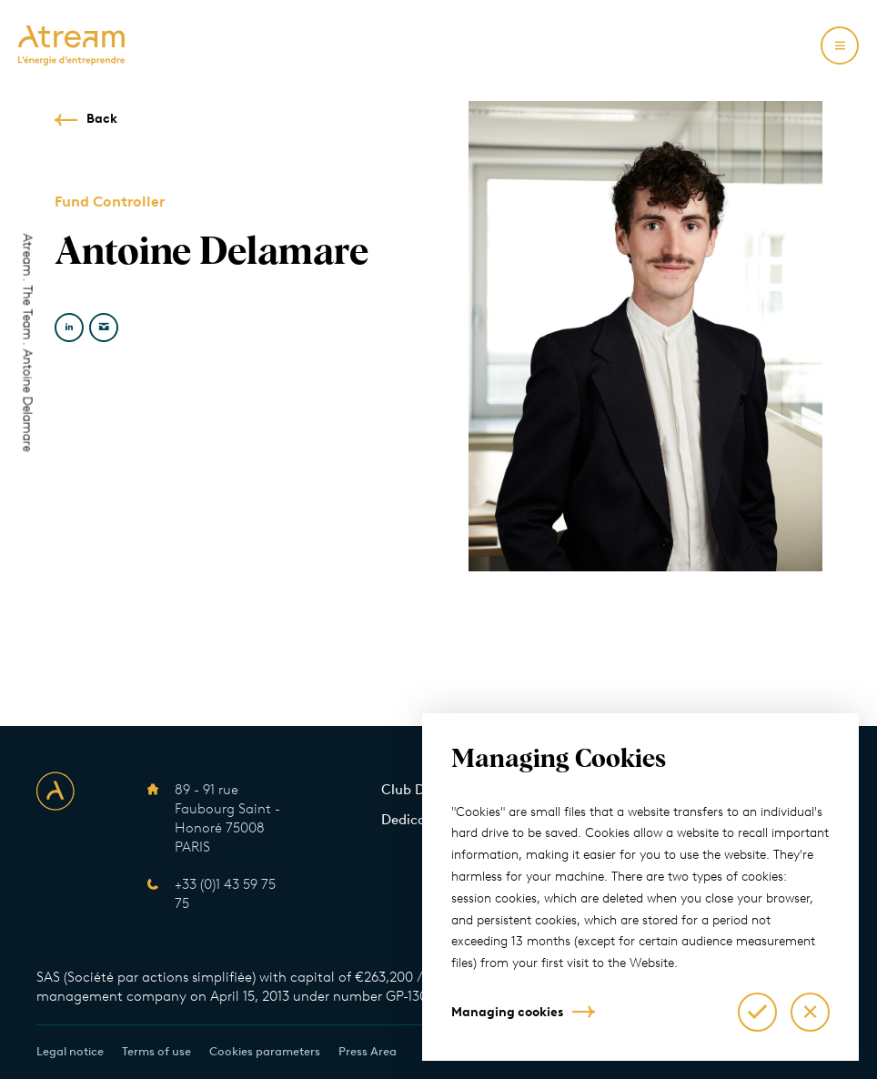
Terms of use (156, 1051)
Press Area (367, 1051)
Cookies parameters (264, 1051)
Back (101, 118)
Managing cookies (507, 1012)
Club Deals (415, 790)
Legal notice (70, 1051)
